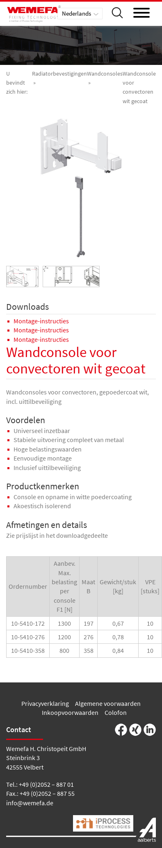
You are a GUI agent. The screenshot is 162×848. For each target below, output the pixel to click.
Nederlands (76, 13)
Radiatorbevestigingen (59, 73)
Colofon (116, 712)
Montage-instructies (41, 321)
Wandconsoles (105, 73)
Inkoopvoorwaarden (70, 712)
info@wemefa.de (29, 803)
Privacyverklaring (45, 703)
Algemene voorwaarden (108, 703)
